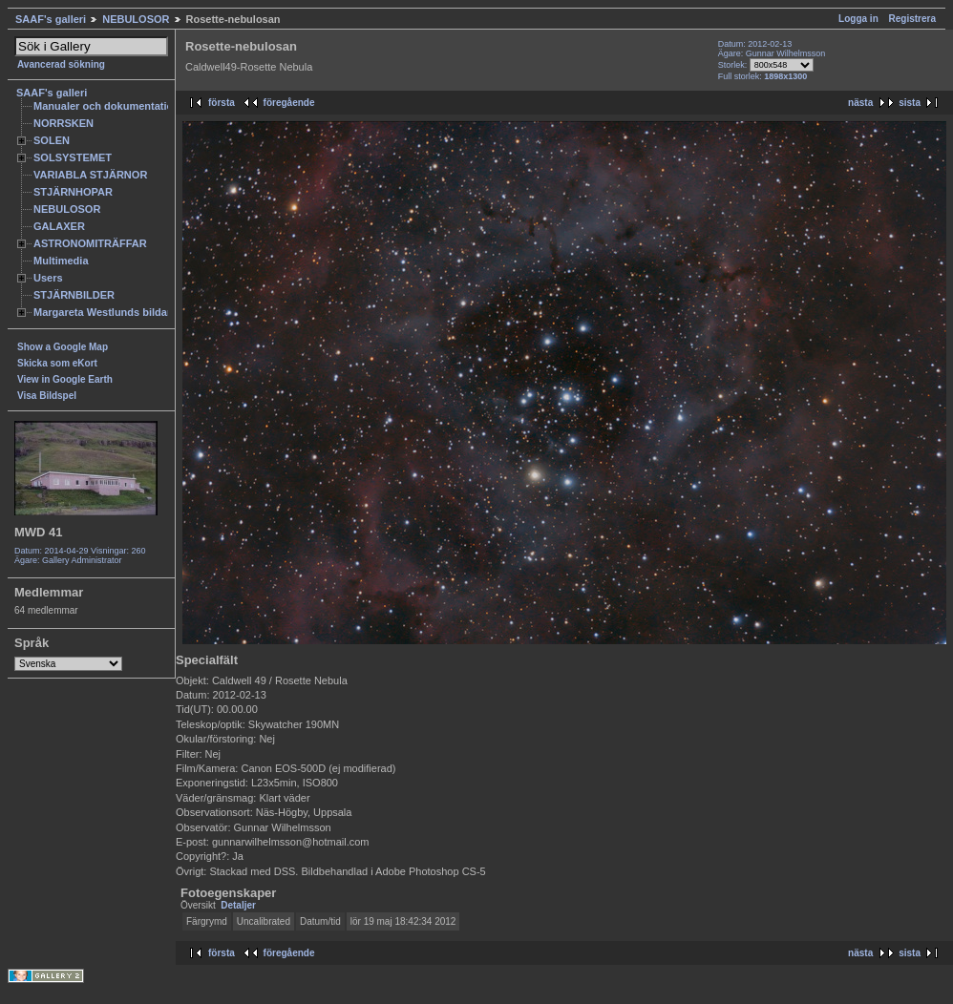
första (221, 102)
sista (910, 102)
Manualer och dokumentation (106, 106)
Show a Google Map (62, 347)
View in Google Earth (65, 379)
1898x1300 (785, 76)
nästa (860, 102)
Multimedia (61, 260)
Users (48, 277)
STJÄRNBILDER (74, 295)
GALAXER (59, 226)
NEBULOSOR (135, 19)
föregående (289, 102)
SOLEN (51, 140)
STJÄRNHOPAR (73, 192)
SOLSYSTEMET (72, 157)
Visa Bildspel (46, 395)
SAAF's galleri (50, 19)
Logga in (858, 18)
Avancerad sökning (61, 64)
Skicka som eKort (57, 363)
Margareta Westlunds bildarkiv (109, 312)
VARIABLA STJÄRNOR (90, 174)
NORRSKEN (63, 123)
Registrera (912, 18)
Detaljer (238, 905)
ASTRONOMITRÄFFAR (90, 243)
